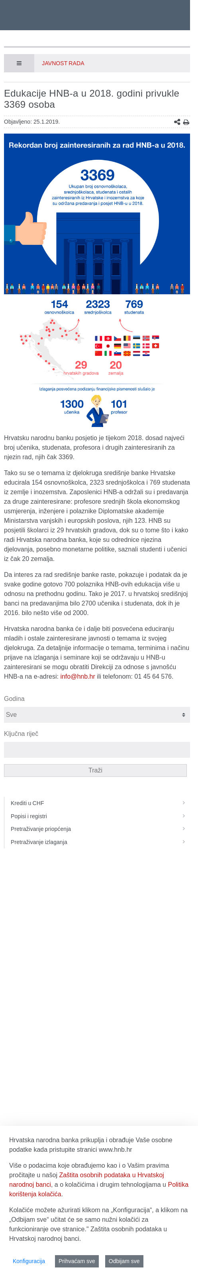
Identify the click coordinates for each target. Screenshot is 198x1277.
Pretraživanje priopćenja (100, 829)
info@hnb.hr (77, 676)
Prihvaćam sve (77, 1261)
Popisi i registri (100, 816)
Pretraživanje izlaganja (100, 842)
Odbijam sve (124, 1261)
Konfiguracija (29, 1261)
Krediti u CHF (100, 803)
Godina (14, 698)
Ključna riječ (21, 733)
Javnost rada (63, 63)
